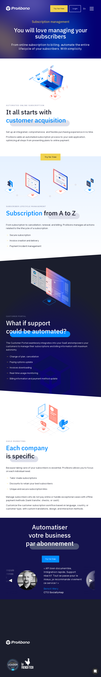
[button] (95, 671)
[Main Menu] (91, 9)
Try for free (59, 9)
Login (75, 9)
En (84, 9)
